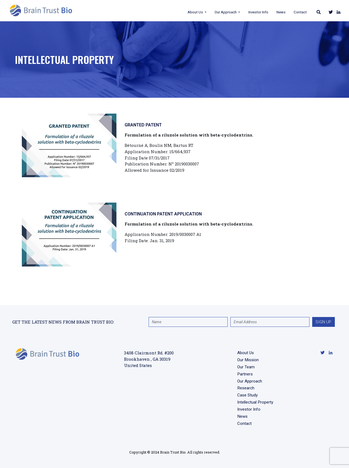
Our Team (246, 367)
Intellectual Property (255, 402)
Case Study (247, 395)
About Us (186, 12)
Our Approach (215, 12)
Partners (245, 374)
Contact (290, 12)
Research (245, 388)
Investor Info (248, 12)
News (271, 12)
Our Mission (248, 359)
